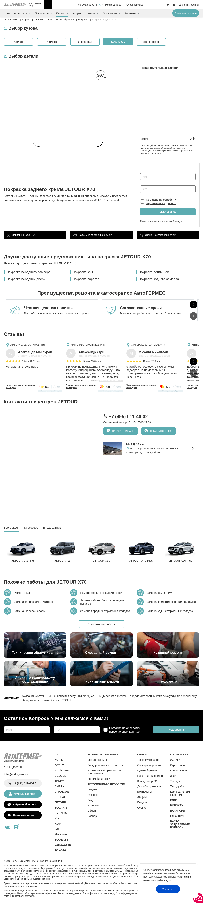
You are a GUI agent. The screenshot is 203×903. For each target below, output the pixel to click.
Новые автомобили (16, 13)
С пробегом (42, 13)
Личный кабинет (24, 793)
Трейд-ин (176, 781)
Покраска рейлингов (154, 272)
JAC (57, 828)
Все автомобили (97, 759)
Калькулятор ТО (147, 781)
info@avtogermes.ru (17, 774)
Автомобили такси (98, 778)
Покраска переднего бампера (28, 272)
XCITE (59, 759)
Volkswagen (63, 844)
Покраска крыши (85, 272)
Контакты (131, 13)
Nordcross (62, 770)
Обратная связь (134, 4)
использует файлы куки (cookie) (133, 890)
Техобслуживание (148, 759)
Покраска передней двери (25, 279)
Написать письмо (122, 431)
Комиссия (93, 805)
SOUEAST (61, 839)
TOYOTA (60, 850)
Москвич (61, 834)
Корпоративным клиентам (180, 793)
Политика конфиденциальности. (21, 886)
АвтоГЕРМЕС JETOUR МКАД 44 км (27, 344)
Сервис (61, 13)
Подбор (92, 816)
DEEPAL (60, 797)
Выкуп (91, 800)
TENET (59, 781)
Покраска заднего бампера (159, 279)
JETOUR (60, 802)
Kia (57, 818)
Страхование (178, 765)
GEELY (59, 765)
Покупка (92, 789)
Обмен (91, 810)
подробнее (153, 452)
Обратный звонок (160, 431)
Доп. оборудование (149, 786)
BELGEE (60, 775)
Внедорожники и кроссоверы (105, 765)
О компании (110, 13)
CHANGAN (62, 791)
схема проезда (134, 452)
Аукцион (92, 794)
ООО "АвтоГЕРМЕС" (28, 861)
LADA (59, 754)
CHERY (59, 786)
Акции (92, 13)
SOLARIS (61, 807)
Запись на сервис (186, 13)
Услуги (77, 13)
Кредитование (179, 770)
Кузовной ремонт (147, 770)
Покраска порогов (86, 279)
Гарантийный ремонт (150, 775)
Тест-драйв (177, 786)
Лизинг (174, 775)
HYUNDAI (61, 813)
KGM (58, 823)
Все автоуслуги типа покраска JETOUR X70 (38, 263)
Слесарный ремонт (149, 765)
